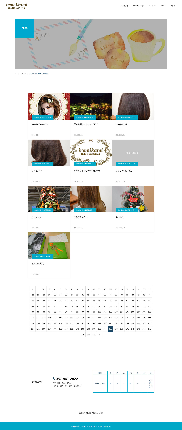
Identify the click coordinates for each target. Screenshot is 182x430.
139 (71, 323)
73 (72, 306)
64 (144, 301)
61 (127, 301)
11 (94, 289)
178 (93, 335)
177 (88, 335)
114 (54, 318)
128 (132, 318)
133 (38, 323)
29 (72, 295)
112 (43, 318)
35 (105, 295)
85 (138, 306)
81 (116, 306)
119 (82, 318)
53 (83, 301)
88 (33, 312)
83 (127, 306)
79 (105, 306)
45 (38, 301)
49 (61, 301)
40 (133, 295)
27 (61, 295)
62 (133, 301)
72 (66, 306)
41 (138, 295)
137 (60, 323)
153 (149, 323)
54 (88, 301)
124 (110, 318)
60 (122, 301)
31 (83, 295)
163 (82, 329)
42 (144, 295)
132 (32, 323)
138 (66, 323)
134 (43, 323)
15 (116, 289)
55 (94, 301)
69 (49, 306)
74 (77, 306)
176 (82, 335)
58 (111, 301)
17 (127, 289)
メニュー (152, 6)
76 (88, 306)
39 (127, 295)
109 (149, 312)
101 (105, 312)
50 (66, 301)
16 (122, 289)
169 (116, 329)
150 (132, 323)
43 (150, 295)
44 (33, 301)
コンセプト (124, 6)
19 (138, 289)
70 (55, 306)
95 (72, 312)
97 (83, 312)
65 (150, 301)
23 (38, 295)
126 (121, 318)
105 (127, 312)
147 (116, 323)
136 (54, 323)
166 (99, 329)
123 (105, 318)
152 (143, 323)
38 (122, 295)
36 (111, 295)
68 (44, 306)
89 (38, 312)
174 (143, 329)
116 (66, 318)
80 (111, 306)
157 (49, 329)
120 (88, 318)
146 (110, 323)
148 (121, 323)
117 (71, 318)
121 (93, 318)
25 (49, 295)
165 (93, 329)
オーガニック (138, 6)
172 (132, 329)
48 (55, 301)
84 (133, 306)
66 (33, 306)
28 (66, 295)
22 (33, 295)
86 (144, 306)
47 (49, 301)
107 (138, 312)
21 (150, 289)
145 (105, 323)
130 (143, 318)
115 (60, 318)
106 (132, 312)
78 (99, 306)
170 (121, 329)
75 (83, 306)
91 (49, 312)
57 (105, 301)
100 (99, 312)
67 (38, 306)
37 (116, 295)
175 (149, 329)
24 (44, 295)
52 (77, 301)
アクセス (173, 6)
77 (94, 306)
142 (88, 323)
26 (55, 295)
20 (144, 289)
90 (44, 312)
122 (99, 318)
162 (77, 329)
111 (38, 318)
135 (49, 323)
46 (44, 301)
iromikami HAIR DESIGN (42, 117)
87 (150, 306)
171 (127, 329)
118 (77, 318)
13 (105, 289)
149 (127, 323)
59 (116, 301)
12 (99, 289)
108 (143, 312)
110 (32, 318)
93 (61, 312)
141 (82, 323)
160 (66, 329)
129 (138, 318)
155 (38, 329)
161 (71, 329)
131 (149, 318)
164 (88, 329)
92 (55, 312)
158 (54, 329)
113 (49, 318)
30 (77, 295)
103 (116, 312)
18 (133, 289)
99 (94, 312)
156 (43, 329)
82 (122, 306)
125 (116, 318)
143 (93, 323)
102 (110, 312)
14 (111, 289)
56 (99, 301)
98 (88, 312)
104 (121, 312)
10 (88, 289)
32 (88, 295)
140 (77, 323)
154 (32, 329)
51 (72, 301)
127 (127, 318)
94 (66, 312)
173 (138, 329)
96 (77, 312)
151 (138, 323)
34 (99, 295)
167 (105, 329)
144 (99, 323)
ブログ (163, 6)
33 (94, 295)
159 (60, 329)
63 (138, 301)
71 (61, 306)
